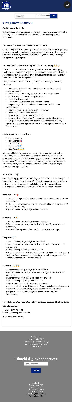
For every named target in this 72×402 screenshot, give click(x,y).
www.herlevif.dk (15, 317)
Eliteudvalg (36, 347)
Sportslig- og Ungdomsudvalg (36, 341)
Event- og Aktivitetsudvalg (36, 344)
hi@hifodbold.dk (39, 393)
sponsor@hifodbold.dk (19, 313)
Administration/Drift (36, 339)
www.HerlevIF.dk (36, 224)
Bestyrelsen (36, 336)
